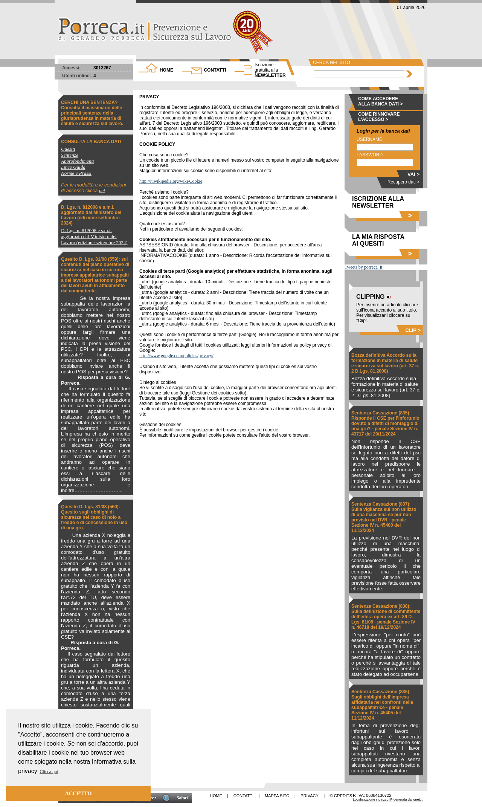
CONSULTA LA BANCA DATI (91, 141)
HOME (166, 70)
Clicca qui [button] (49, 771)
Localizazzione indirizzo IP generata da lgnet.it (388, 799)
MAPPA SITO (277, 795)
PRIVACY (309, 795)
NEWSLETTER (270, 70)
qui (102, 190)
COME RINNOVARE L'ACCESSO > (379, 117)
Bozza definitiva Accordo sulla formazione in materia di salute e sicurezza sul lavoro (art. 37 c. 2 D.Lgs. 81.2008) (385, 363)
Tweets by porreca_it (363, 267)
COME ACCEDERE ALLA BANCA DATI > (380, 101)
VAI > (413, 174)
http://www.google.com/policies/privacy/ (176, 355)
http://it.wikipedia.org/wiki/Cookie (170, 181)
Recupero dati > (403, 182)
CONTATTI (215, 70)
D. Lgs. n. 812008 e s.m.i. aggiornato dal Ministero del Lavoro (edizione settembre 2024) (91, 215)
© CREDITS (341, 795)
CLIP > (413, 330)
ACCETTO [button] (78, 793)
